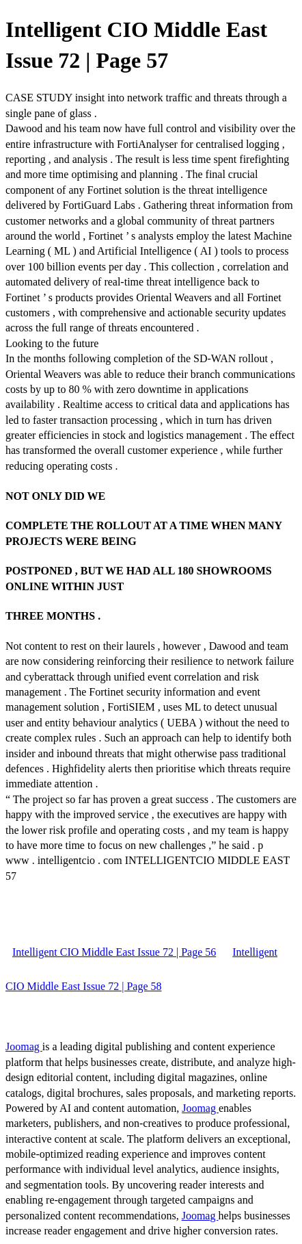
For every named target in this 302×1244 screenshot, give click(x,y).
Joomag (23, 1046)
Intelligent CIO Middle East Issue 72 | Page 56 (114, 952)
